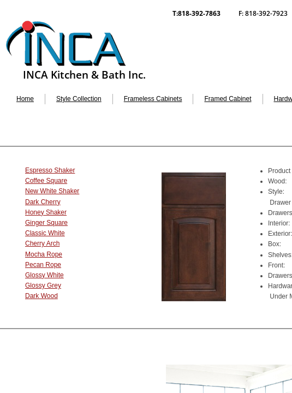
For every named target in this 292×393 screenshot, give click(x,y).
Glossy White (44, 275)
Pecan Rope (43, 265)
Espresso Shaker (50, 170)
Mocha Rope (43, 254)
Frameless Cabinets (153, 99)
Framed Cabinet (227, 99)
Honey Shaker (46, 212)
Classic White (45, 233)
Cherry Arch (42, 243)
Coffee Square (46, 180)
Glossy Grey (43, 285)
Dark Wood (41, 296)
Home (25, 99)
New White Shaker (52, 191)
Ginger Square (46, 223)
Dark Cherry (43, 202)
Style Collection (79, 99)
